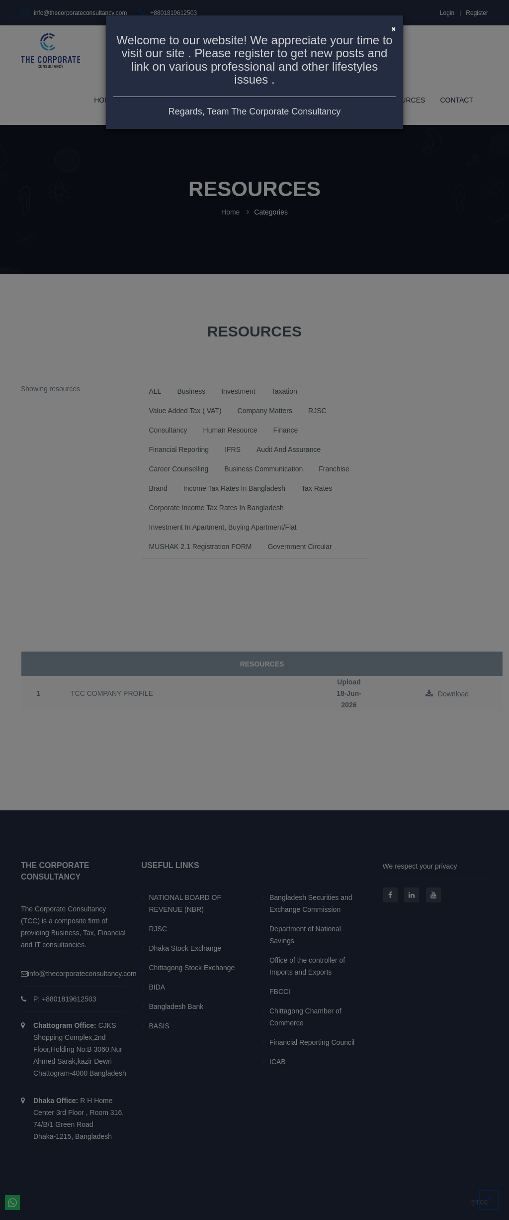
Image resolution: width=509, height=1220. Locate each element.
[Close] (394, 28)
